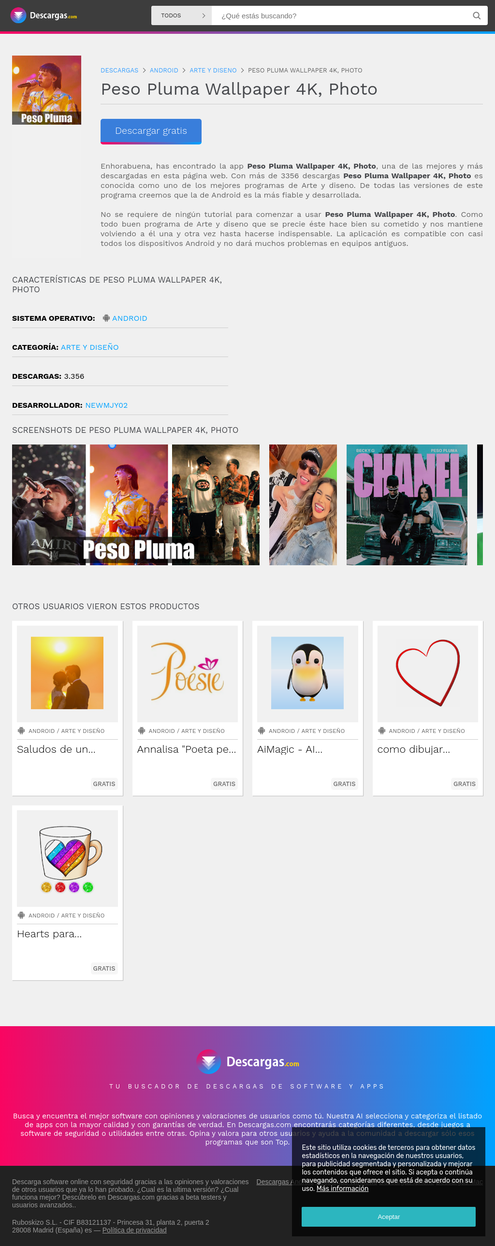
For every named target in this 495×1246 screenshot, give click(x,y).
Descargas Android (285, 1182)
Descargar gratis (151, 130)
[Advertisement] (365, 357)
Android (129, 318)
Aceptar (389, 1216)
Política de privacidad (134, 1230)
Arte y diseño (90, 347)
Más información (342, 1189)
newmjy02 (106, 405)
